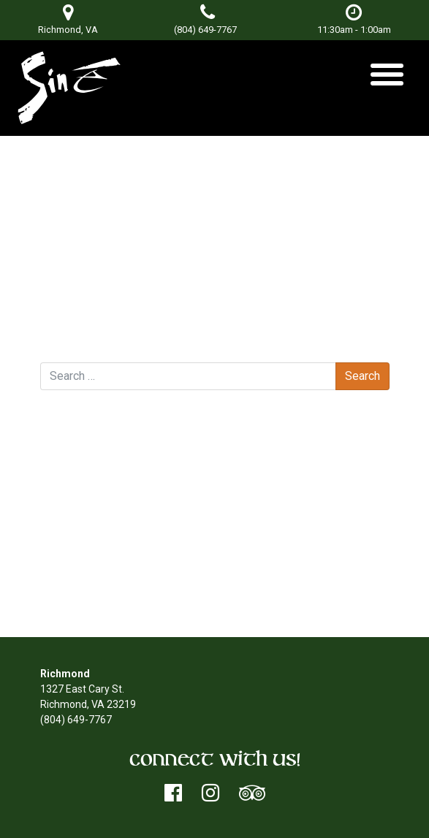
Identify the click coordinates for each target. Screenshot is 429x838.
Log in (82, 549)
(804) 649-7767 (205, 29)
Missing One (347, 333)
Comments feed (107, 580)
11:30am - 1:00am (354, 19)
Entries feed (97, 565)
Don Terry (196, 203)
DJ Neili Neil (81, 333)
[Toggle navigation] (387, 80)
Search (56, 348)
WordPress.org (103, 595)
